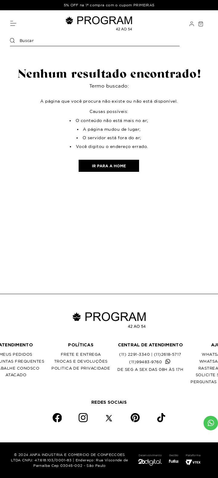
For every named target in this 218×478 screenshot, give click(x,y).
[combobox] (94, 42)
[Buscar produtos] (12, 40)
